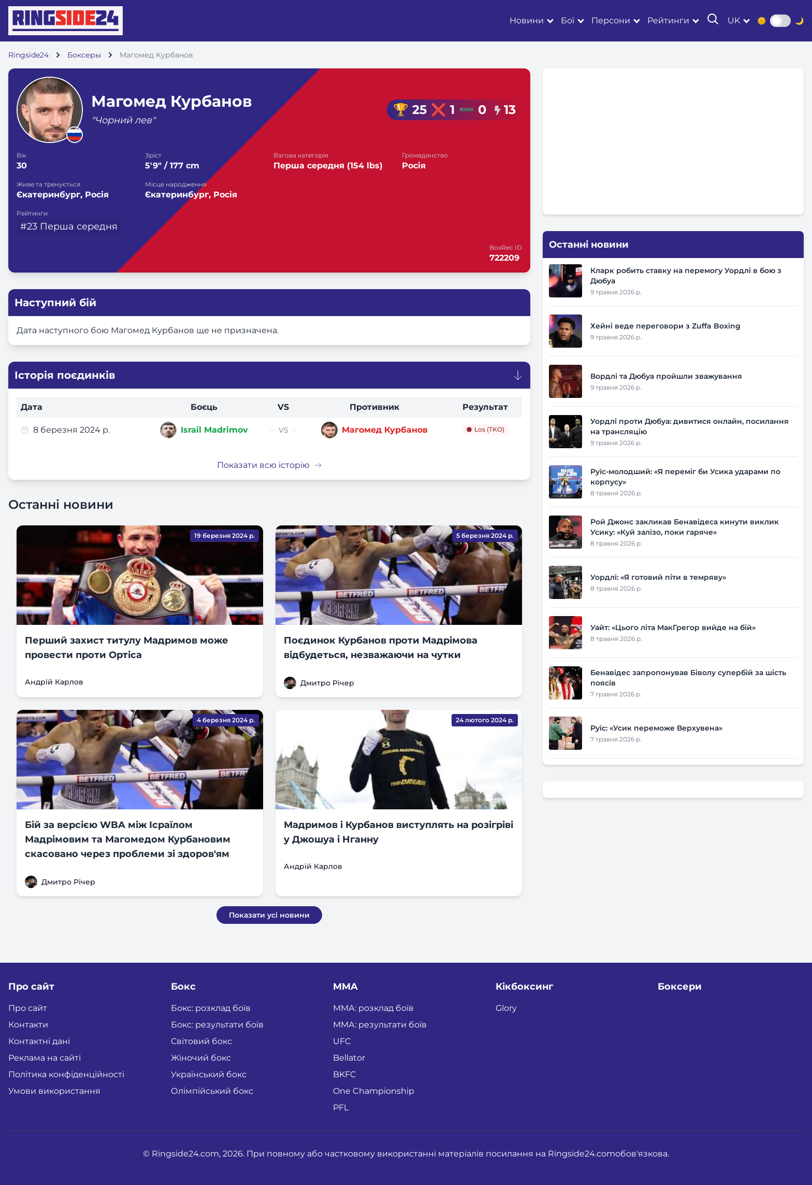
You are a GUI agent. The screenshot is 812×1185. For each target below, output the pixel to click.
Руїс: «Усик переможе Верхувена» (656, 728)
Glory (506, 1008)
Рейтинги (668, 20)
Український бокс (209, 1074)
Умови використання (54, 1091)
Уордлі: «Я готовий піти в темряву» (658, 577)
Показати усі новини (269, 915)
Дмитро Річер (327, 683)
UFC (342, 1041)
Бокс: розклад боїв (211, 1008)
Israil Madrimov (214, 430)
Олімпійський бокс (212, 1091)
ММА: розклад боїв (373, 1008)
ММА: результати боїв (380, 1025)
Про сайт (27, 1008)
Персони (610, 20)
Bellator (349, 1058)
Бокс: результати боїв (217, 1025)
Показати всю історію (269, 465)
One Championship (373, 1091)
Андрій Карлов (54, 682)
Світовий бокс (201, 1041)
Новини (527, 20)
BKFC (344, 1074)
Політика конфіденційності (66, 1074)
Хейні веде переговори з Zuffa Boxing (665, 326)
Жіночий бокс (201, 1058)
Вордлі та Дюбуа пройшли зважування (666, 376)
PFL (341, 1107)
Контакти (28, 1025)
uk (734, 20)
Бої (567, 20)
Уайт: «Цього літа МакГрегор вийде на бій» (673, 627)
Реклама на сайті (44, 1058)
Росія (414, 165)
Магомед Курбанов (385, 430)
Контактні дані (39, 1041)
